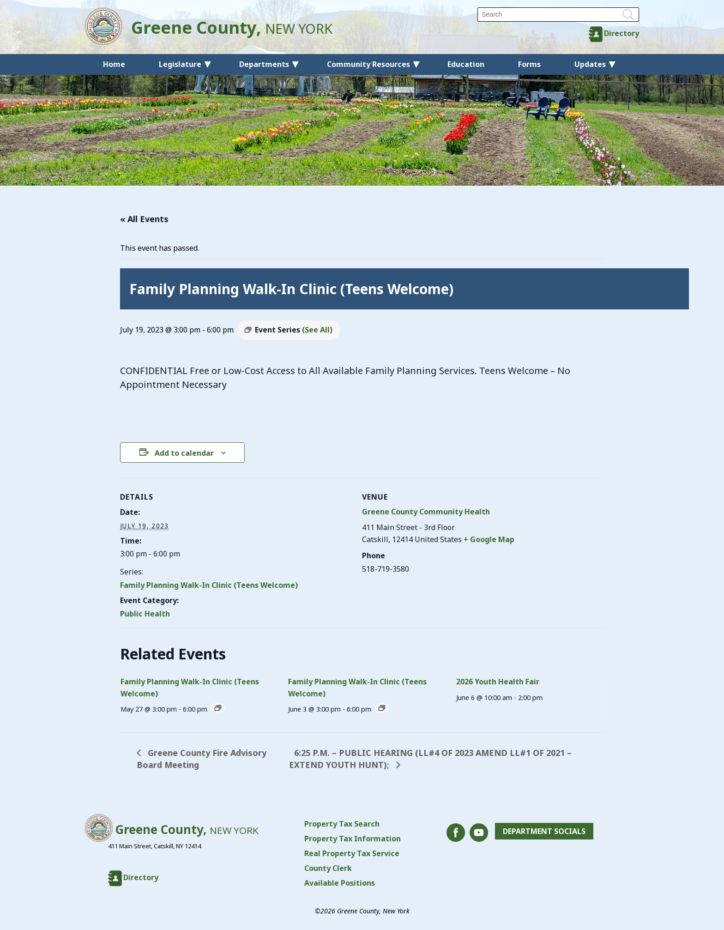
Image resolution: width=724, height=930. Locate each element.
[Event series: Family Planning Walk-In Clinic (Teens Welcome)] (218, 708)
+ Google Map (489, 539)
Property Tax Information (352, 838)
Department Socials (544, 831)
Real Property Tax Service (351, 853)
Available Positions (339, 883)
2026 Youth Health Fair (497, 681)
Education (465, 64)
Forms (529, 64)
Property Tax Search (342, 824)
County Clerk (328, 868)
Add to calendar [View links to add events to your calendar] (184, 453)
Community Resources (368, 64)
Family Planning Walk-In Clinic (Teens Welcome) (209, 585)
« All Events (144, 218)
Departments (264, 64)
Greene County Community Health (426, 512)
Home (114, 64)
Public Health (145, 614)
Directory (621, 33)
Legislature (180, 64)
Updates (590, 64)
